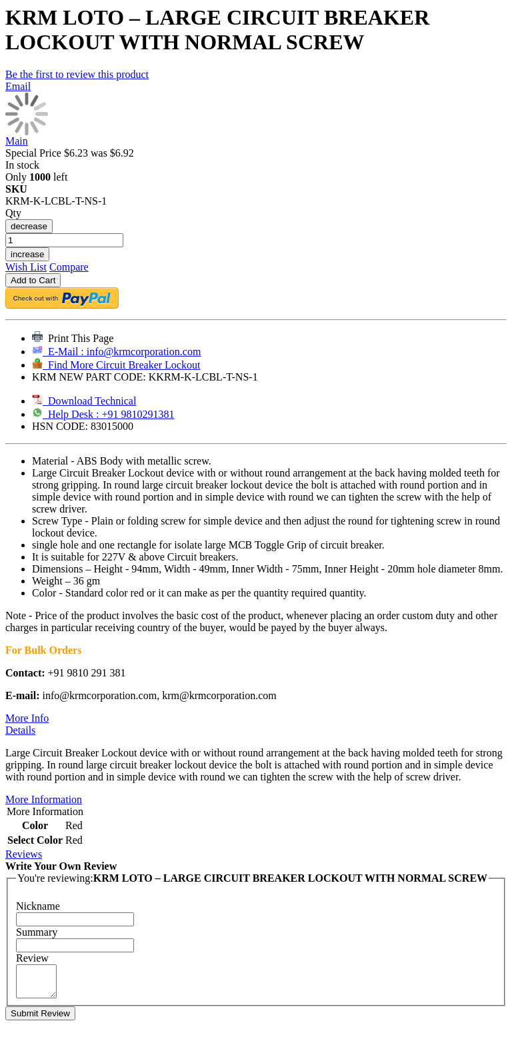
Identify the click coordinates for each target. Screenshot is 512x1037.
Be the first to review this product (77, 74)
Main (16, 141)
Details (20, 730)
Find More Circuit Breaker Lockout (116, 365)
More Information (43, 799)
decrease (29, 226)
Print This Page (72, 338)
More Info (27, 718)
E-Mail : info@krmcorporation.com (116, 351)
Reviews (23, 854)
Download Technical (84, 401)
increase (27, 254)
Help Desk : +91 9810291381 (103, 414)
